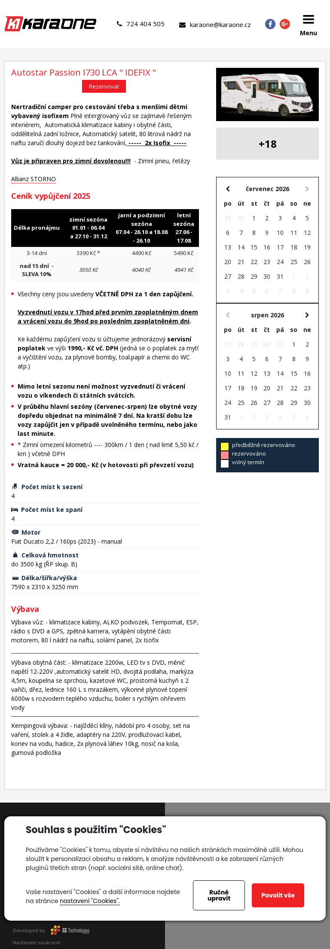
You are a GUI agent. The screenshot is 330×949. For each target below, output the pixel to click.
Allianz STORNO (33, 179)
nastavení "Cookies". (89, 901)
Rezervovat (104, 86)
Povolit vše (277, 895)
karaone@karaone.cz (215, 24)
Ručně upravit (219, 895)
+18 (268, 144)
